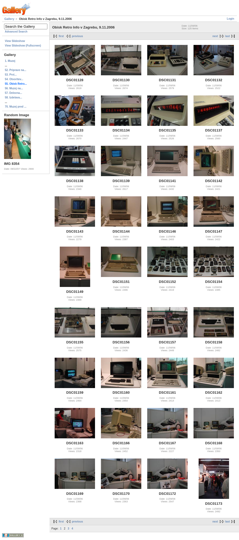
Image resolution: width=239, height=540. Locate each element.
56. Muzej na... (14, 88)
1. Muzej (10, 60)
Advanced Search (16, 31)
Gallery (9, 18)
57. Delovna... (13, 92)
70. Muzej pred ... (15, 106)
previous (77, 36)
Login (230, 18)
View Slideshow (15, 41)
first (61, 36)
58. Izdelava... (13, 97)
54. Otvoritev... (14, 79)
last (227, 36)
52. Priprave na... (15, 70)
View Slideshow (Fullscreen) (23, 45)
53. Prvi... (11, 74)
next (215, 36)
